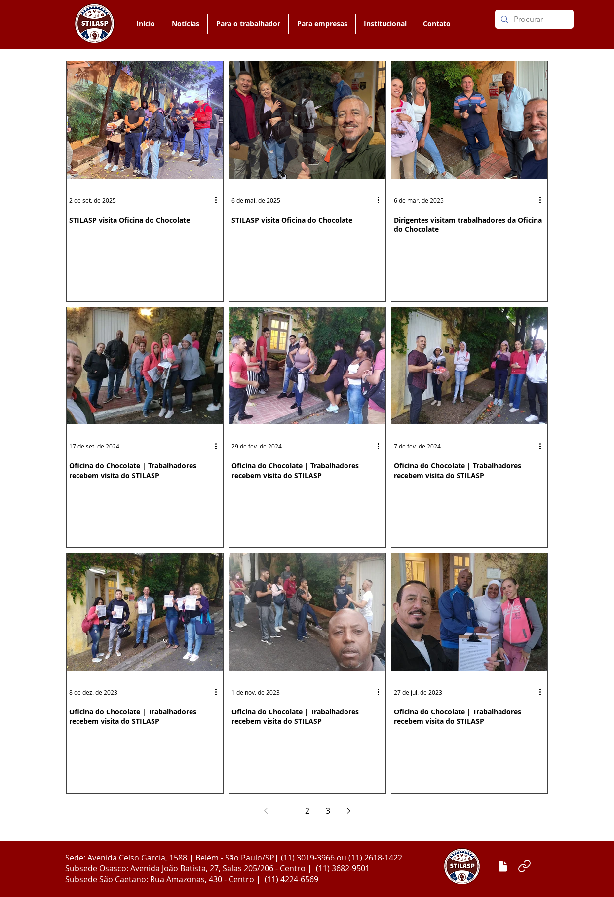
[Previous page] (265, 811)
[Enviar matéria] (503, 866)
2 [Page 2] (307, 810)
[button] (247, 24)
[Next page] (348, 811)
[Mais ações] (219, 200)
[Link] (524, 866)
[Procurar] (533, 19)
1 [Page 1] (286, 810)
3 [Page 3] (328, 810)
